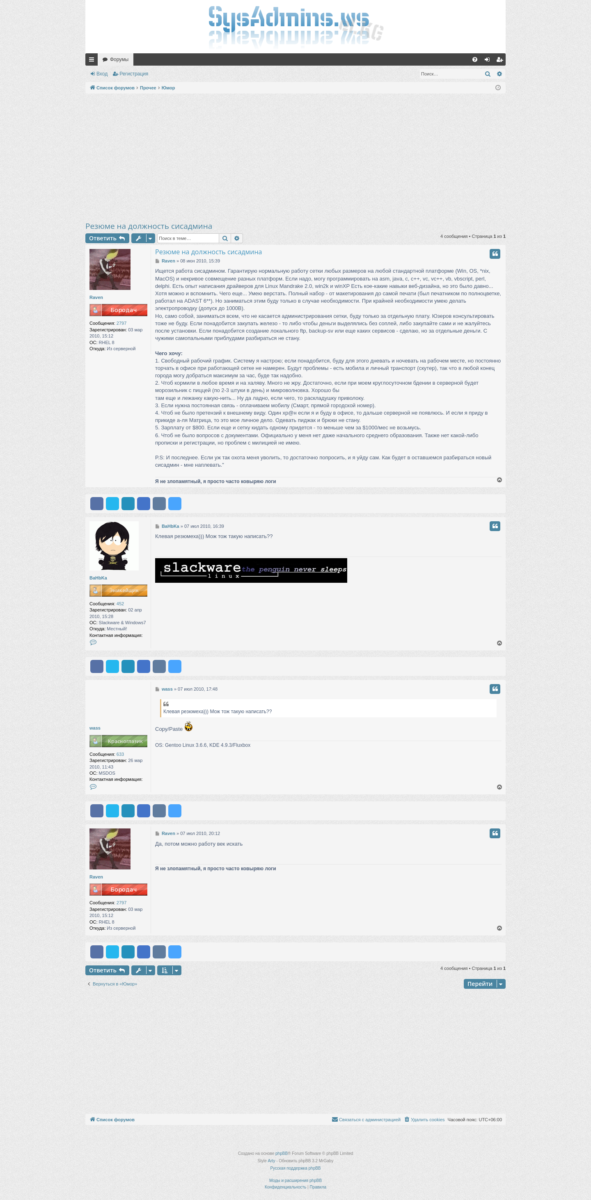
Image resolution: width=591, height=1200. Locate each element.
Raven (96, 297)
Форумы (119, 59)
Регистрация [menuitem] (501, 61)
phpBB (281, 1153)
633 (120, 754)
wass (95, 727)
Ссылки (93, 61)
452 (120, 603)
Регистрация (133, 74)
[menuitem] (475, 59)
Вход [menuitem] (489, 61)
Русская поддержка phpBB (295, 1168)
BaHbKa (98, 577)
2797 (121, 323)
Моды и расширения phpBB (295, 1180)
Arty (271, 1161)
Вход (102, 74)
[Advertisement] (295, 157)
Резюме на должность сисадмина (148, 226)
